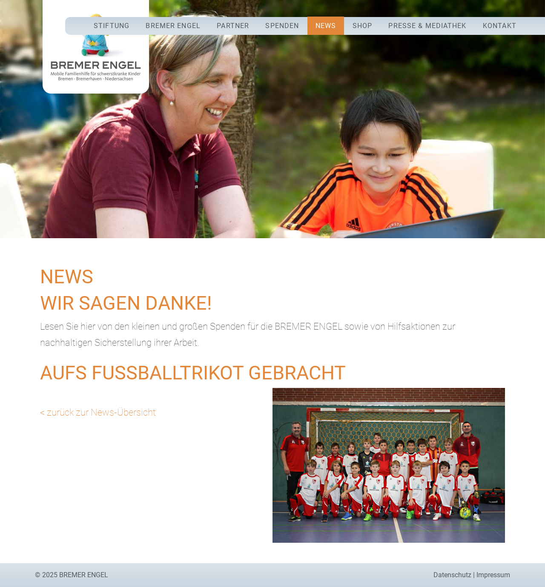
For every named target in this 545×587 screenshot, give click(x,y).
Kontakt (499, 26)
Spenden (282, 26)
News (326, 26)
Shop (362, 26)
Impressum (493, 575)
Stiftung (111, 26)
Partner (233, 26)
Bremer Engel (173, 26)
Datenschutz (452, 575)
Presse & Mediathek (427, 26)
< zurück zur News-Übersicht (98, 412)
